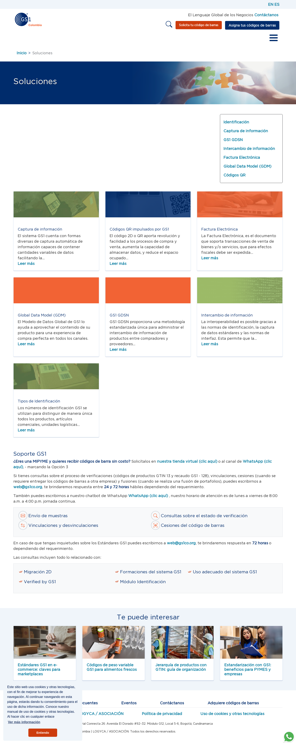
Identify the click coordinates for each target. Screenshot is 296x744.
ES (276, 4)
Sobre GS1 (42, 39)
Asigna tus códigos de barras (252, 25)
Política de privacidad (162, 716)
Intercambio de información (249, 151)
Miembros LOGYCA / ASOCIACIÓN (91, 716)
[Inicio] (28, 19)
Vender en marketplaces (226, 39)
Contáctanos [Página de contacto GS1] (266, 15)
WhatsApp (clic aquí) (148, 498)
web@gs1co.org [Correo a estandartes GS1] (181, 545)
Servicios (94, 39)
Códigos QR (234, 177)
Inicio (22, 39)
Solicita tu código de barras (198, 25)
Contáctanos (172, 705)
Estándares (69, 39)
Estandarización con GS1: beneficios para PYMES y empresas (247, 671)
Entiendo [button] (42, 732)
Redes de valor (123, 39)
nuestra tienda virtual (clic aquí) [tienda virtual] (187, 464)
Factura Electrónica (241, 160)
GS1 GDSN (233, 142)
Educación (153, 39)
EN (270, 4)
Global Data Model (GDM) (247, 168)
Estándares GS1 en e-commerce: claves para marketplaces (39, 671)
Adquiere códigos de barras (233, 705)
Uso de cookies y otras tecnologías (232, 716)
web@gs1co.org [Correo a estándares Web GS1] (27, 489)
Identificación (236, 124)
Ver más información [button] (24, 722)
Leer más (26, 266)
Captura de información (245, 133)
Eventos (128, 705)
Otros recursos (183, 39)
